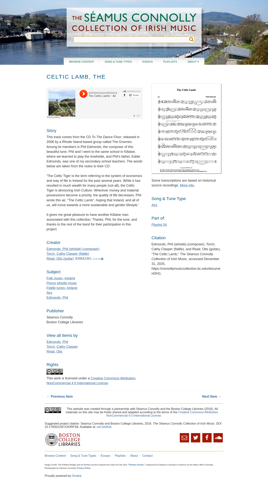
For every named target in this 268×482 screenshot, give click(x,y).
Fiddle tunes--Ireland (62, 288)
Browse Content (81, 61)
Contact (147, 455)
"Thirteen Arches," (136, 465)
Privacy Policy (83, 468)
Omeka (77, 475)
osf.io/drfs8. (104, 426)
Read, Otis (54, 351)
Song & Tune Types (118, 61)
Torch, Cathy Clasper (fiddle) (68, 254)
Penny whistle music (62, 283)
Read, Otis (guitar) (60, 258)
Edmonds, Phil (57, 297)
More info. (187, 185)
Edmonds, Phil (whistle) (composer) (73, 249)
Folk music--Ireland (61, 278)
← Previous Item (60, 396)
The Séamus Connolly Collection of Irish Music (134, 22)
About (192, 61)
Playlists (170, 61)
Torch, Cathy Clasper (62, 347)
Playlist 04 (159, 225)
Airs (49, 293)
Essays (147, 61)
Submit (191, 39)
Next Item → (211, 396)
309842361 (83, 258)
